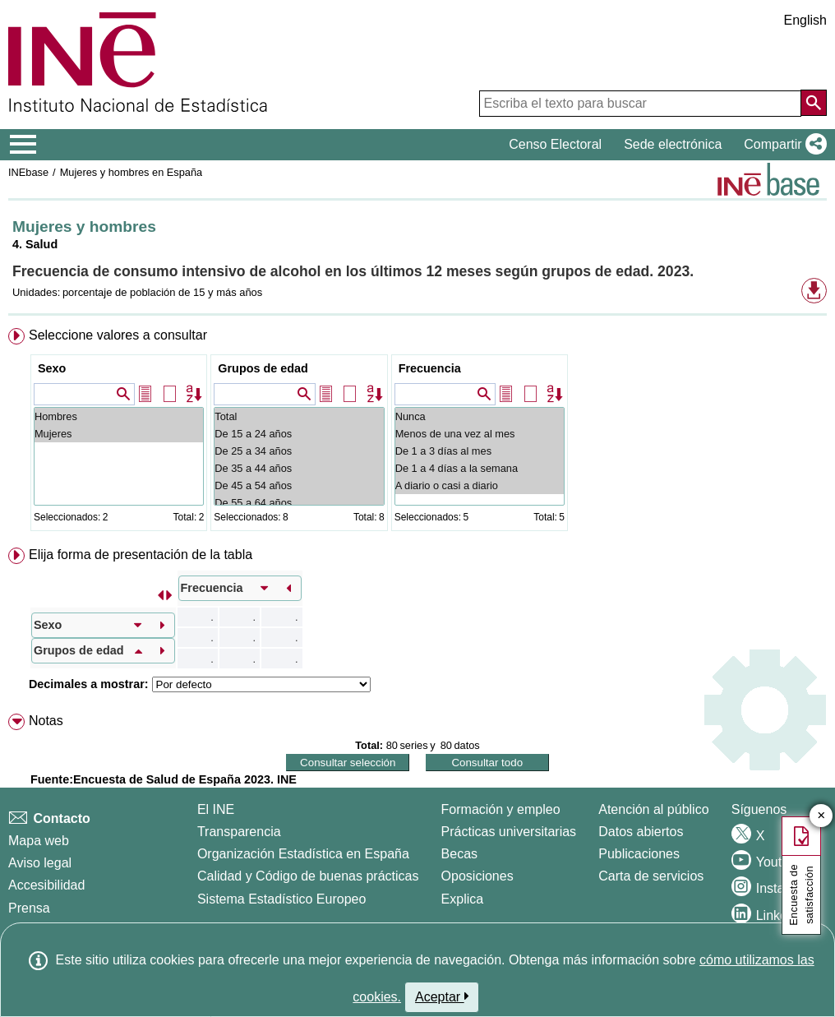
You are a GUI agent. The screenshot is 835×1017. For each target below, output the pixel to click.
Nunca (479, 416)
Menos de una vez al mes (479, 433)
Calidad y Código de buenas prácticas (308, 876)
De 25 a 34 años (299, 451)
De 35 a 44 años (299, 468)
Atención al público (653, 809)
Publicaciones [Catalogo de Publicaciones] (639, 854)
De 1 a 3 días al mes (479, 451)
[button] (782, 144)
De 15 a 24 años (299, 433)
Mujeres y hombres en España (131, 172)
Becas (459, 854)
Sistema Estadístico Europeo (281, 899)
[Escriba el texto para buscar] (640, 103)
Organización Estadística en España (303, 854)
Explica (462, 899)
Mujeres (119, 433)
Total (299, 416)
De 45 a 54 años (299, 485)
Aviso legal (40, 863)
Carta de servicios (651, 876)
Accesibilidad (46, 885)
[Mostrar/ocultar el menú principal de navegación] (23, 144)
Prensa (29, 908)
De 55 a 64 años (299, 502)
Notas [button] (46, 721)
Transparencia (239, 832)
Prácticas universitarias (509, 832)
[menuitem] (417, 432)
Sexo (52, 368)
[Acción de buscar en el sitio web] (813, 103)
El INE (215, 809)
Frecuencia (430, 368)
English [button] (805, 20)
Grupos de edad (263, 368)
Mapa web (38, 841)
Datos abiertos (640, 832)
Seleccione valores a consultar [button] (118, 335)
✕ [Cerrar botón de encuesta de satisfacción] (821, 816)
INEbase (28, 172)
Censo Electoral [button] (555, 144)
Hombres (119, 416)
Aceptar (441, 996)
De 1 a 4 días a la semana (479, 468)
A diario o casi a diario (479, 485)
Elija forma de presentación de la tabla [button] (140, 555)
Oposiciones (477, 876)
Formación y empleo (501, 809)
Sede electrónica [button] (673, 144)
